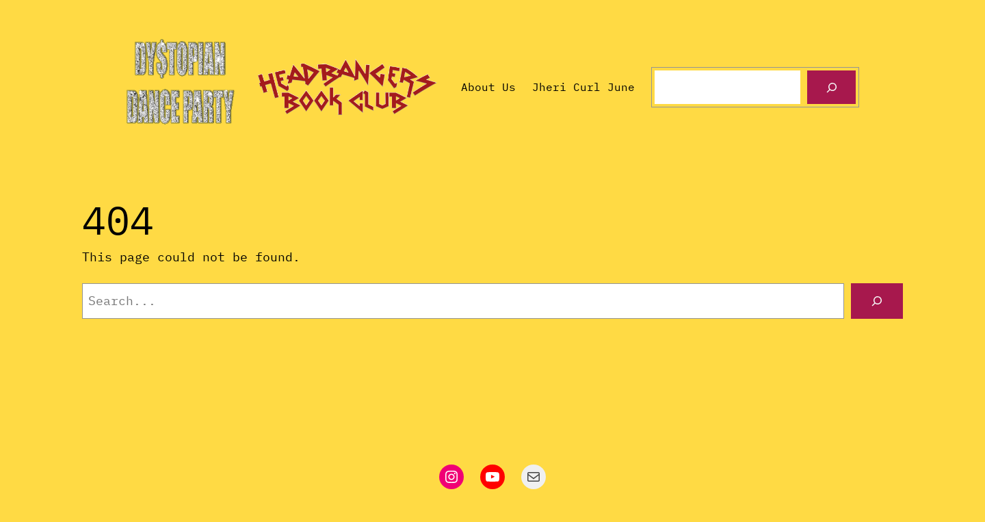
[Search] (831, 87)
